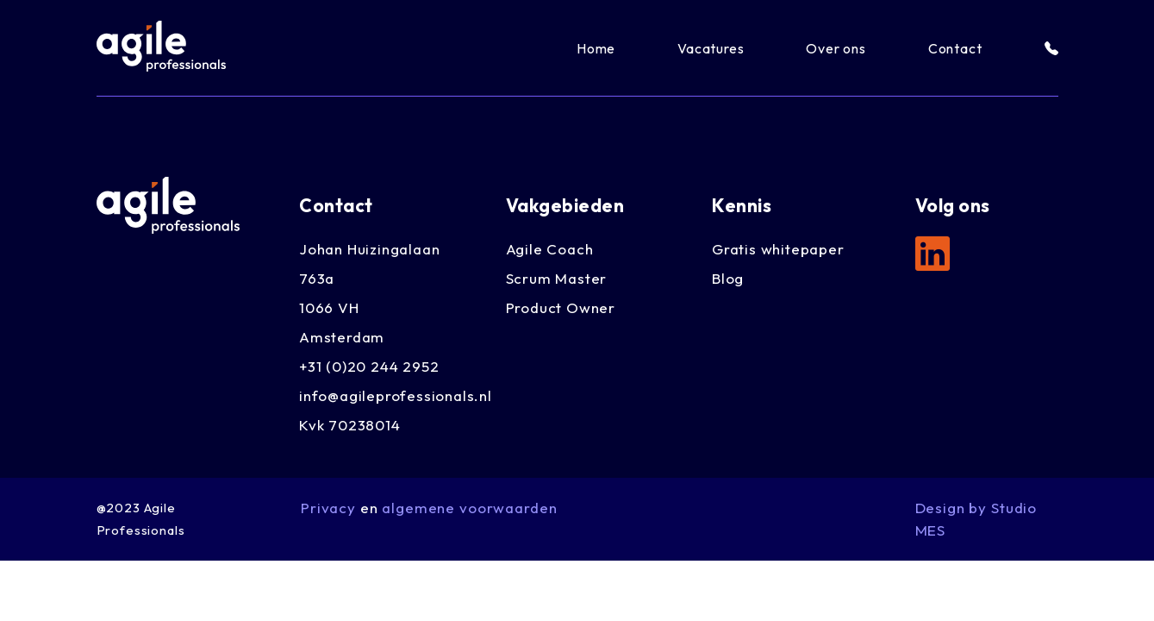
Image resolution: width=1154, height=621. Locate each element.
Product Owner (560, 307)
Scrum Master (557, 278)
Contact (955, 48)
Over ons (835, 48)
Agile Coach (550, 249)
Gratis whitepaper (778, 249)
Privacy (328, 508)
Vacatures (710, 48)
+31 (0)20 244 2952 (369, 366)
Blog (728, 278)
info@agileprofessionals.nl (395, 395)
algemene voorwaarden (469, 508)
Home (596, 48)
